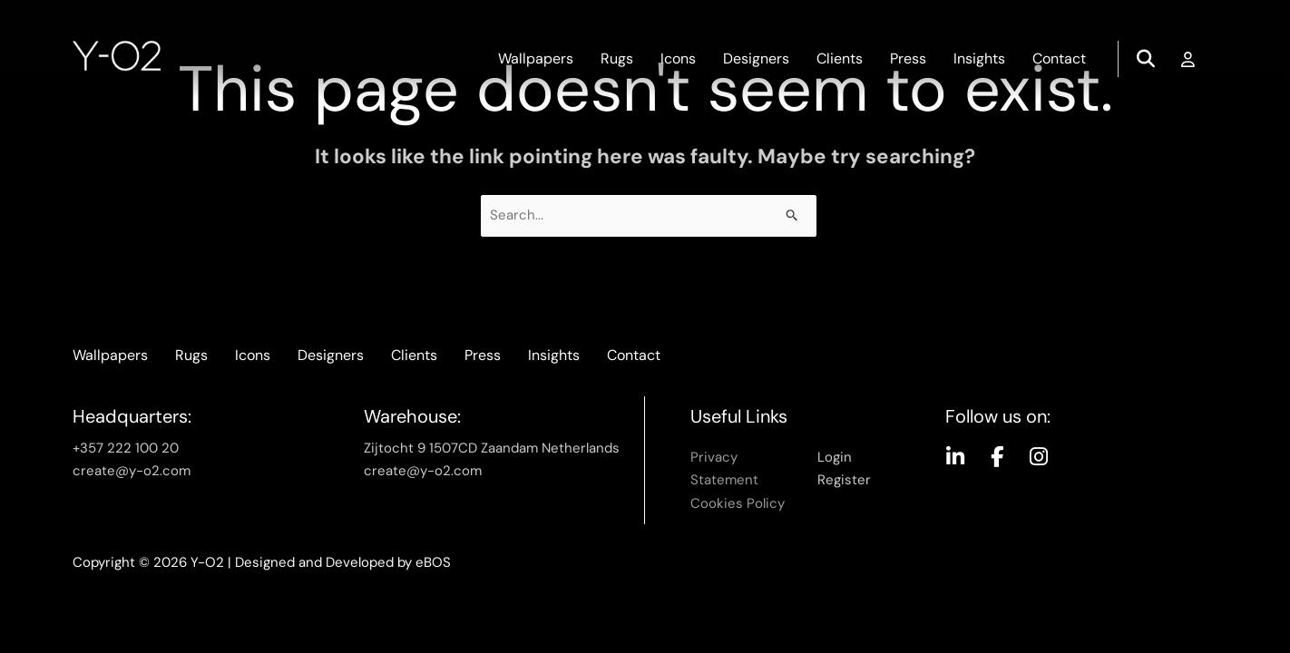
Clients (839, 58)
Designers (756, 58)
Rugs (617, 58)
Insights (979, 58)
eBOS (433, 562)
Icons (678, 58)
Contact (1059, 58)
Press (908, 58)
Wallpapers (535, 58)
